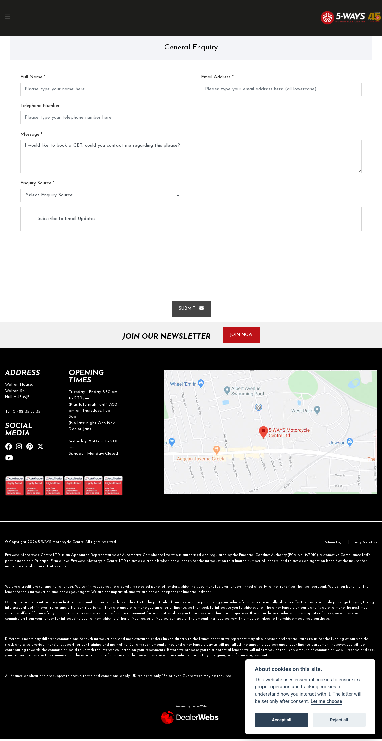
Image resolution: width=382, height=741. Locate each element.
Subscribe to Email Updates (61, 219)
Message (31, 134)
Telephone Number (40, 106)
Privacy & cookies (362, 544)
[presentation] (191, 263)
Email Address (217, 77)
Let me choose (326, 701)
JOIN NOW (244, 335)
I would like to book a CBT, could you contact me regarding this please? (191, 156)
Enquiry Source (37, 183)
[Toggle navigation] (11, 18)
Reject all (339, 719)
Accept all (281, 719)
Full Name (32, 77)
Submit (191, 309)
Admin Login (330, 544)
